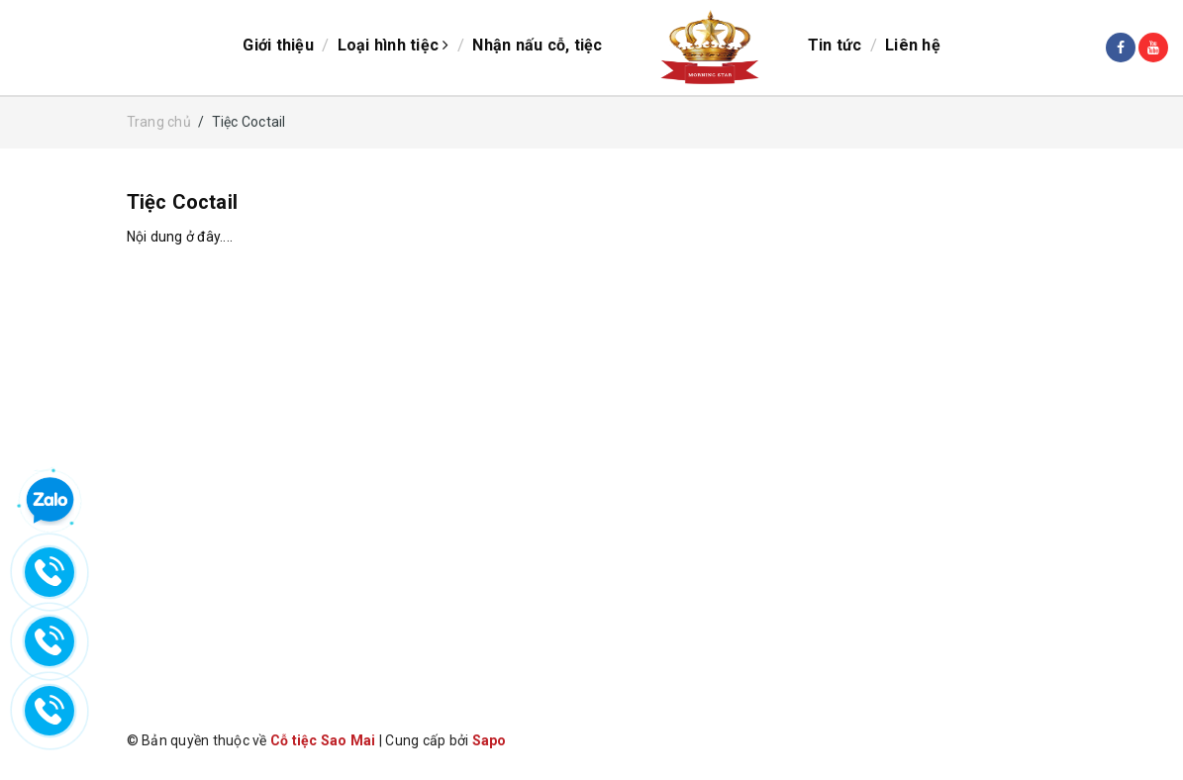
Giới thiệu (278, 45)
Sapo (489, 740)
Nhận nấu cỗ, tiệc (537, 45)
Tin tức (835, 45)
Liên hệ (912, 45)
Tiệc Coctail (182, 202)
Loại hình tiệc (393, 45)
